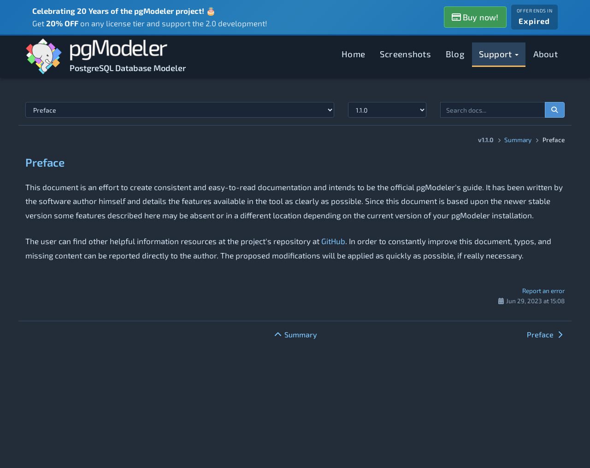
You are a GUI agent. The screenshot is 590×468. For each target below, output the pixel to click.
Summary (517, 140)
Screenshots (405, 53)
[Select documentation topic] (179, 110)
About (545, 53)
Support (499, 53)
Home (353, 53)
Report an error (543, 290)
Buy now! (475, 17)
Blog (455, 53)
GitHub (333, 241)
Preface (45, 162)
